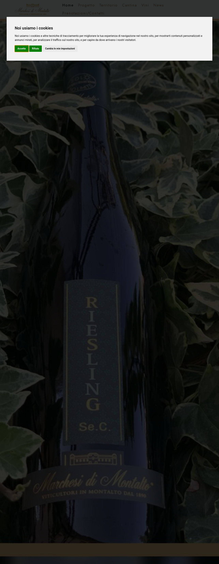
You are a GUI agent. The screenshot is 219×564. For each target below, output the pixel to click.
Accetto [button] (22, 48)
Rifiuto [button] (35, 48)
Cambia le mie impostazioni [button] (60, 48)
